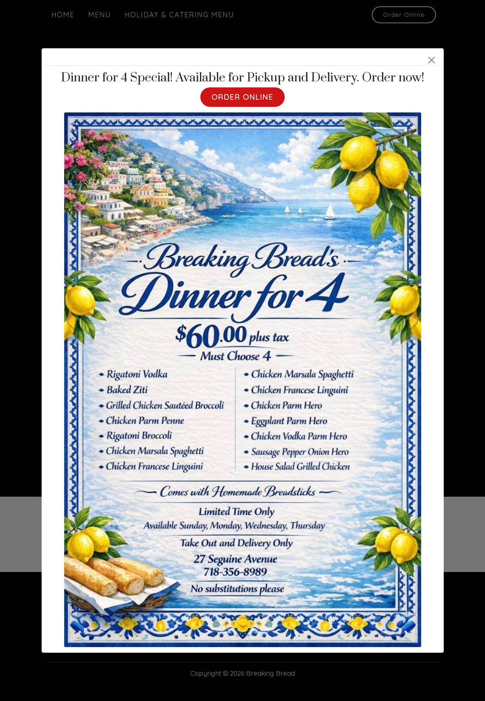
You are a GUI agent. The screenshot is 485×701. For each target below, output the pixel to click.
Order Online (242, 97)
